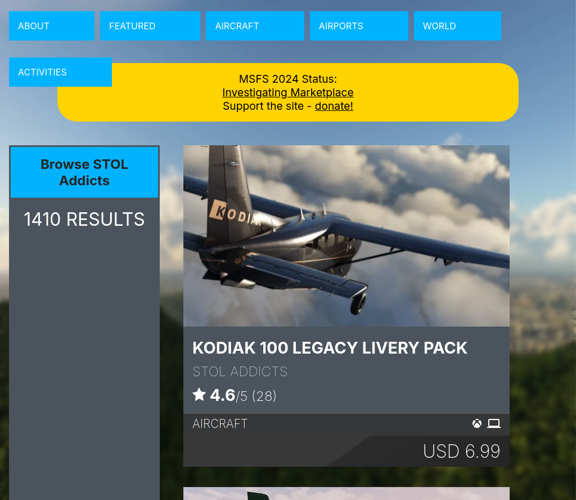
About (34, 26)
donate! (334, 106)
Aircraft (237, 26)
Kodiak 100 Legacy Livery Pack (330, 348)
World (439, 26)
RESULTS (84, 219)
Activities (42, 72)
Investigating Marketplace (287, 92)
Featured (132, 26)
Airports (341, 26)
